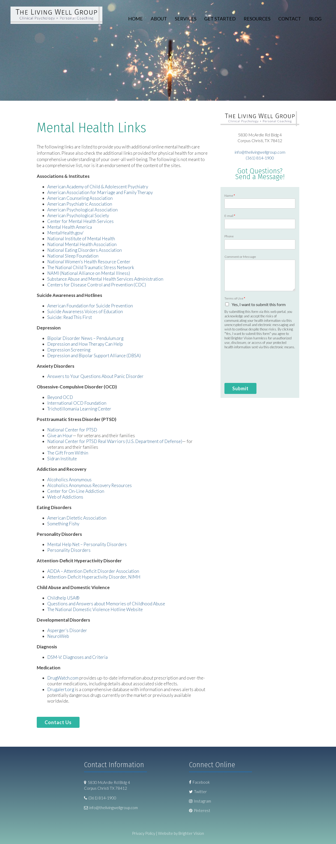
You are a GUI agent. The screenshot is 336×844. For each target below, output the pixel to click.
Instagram (200, 801)
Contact (289, 19)
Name (229, 195)
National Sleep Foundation (72, 256)
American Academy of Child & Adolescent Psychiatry (97, 186)
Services (185, 19)
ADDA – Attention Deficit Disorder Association (93, 571)
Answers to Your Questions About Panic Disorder (95, 376)
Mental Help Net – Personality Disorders (87, 544)
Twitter (198, 791)
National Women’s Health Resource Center (88, 261)
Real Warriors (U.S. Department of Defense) (140, 441)
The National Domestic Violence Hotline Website (95, 609)
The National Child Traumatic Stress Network (90, 267)
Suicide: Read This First (69, 317)
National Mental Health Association (82, 244)
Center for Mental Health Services (80, 221)
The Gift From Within (67, 453)
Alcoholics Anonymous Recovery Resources (89, 485)
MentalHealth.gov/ (65, 233)
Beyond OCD (60, 397)
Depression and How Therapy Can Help (85, 344)
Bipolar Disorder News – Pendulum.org (85, 338)
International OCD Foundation (76, 403)
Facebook (199, 782)
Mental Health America (69, 227)
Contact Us (58, 722)
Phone (229, 236)
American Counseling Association (80, 198)
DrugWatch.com (62, 678)
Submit (240, 388)
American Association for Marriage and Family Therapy (100, 192)
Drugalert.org (60, 689)
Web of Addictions (65, 497)
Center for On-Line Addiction (75, 491)
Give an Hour (60, 435)
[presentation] (255, 370)
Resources (257, 19)
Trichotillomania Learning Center (79, 409)
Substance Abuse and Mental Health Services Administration (105, 279)
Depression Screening (68, 349)
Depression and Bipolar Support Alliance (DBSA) (94, 355)
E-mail (229, 216)
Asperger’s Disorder (67, 630)
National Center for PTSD (72, 429)
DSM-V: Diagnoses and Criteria (77, 657)
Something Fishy (63, 523)
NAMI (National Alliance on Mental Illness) (88, 273)
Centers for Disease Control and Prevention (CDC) (96, 284)
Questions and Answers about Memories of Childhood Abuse (106, 603)
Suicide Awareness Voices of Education (85, 311)
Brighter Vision (191, 833)
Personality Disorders (69, 550)
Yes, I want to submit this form (259, 304)
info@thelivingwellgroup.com (260, 151)
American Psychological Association (82, 209)
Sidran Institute (62, 458)
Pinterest (199, 810)
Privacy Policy (143, 833)
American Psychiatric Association (79, 204)
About (159, 19)
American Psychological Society (78, 215)
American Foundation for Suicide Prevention (90, 305)
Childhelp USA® (63, 598)
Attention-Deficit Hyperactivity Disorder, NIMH (93, 577)
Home (135, 19)
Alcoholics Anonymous (69, 479)
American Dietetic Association (76, 518)
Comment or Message (240, 257)
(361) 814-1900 (260, 157)
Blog (315, 19)
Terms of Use (234, 298)
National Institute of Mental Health (81, 238)
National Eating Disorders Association (84, 250)
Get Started (220, 19)
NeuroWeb (58, 636)
